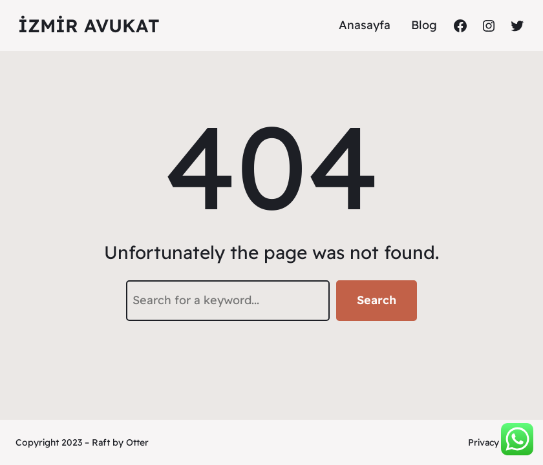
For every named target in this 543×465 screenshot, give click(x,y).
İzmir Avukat (89, 25)
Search (376, 300)
